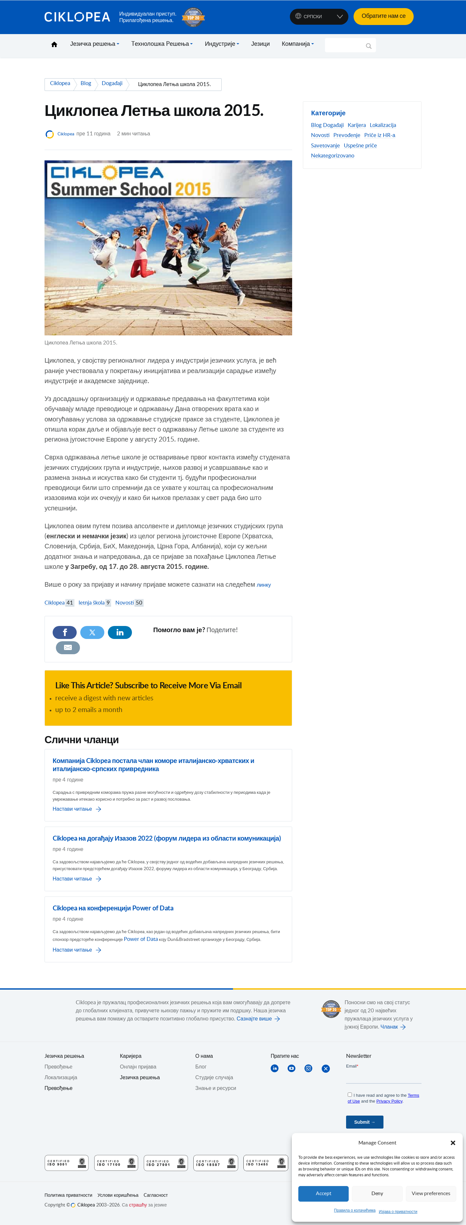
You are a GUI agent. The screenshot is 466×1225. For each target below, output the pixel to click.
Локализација (61, 1083)
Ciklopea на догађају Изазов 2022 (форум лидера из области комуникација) (167, 824)
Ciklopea (79, 17)
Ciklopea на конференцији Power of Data (113, 904)
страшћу (138, 1210)
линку (265, 584)
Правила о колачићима (355, 1210)
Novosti (129, 603)
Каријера (130, 1061)
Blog (316, 125)
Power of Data (212, 936)
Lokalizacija (383, 125)
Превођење (58, 1093)
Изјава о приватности (398, 1212)
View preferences (430, 1193)
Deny (377, 1193)
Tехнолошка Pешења (160, 44)
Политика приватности (68, 1201)
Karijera (357, 125)
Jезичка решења (64, 1061)
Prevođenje (346, 135)
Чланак (389, 1032)
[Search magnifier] (368, 48)
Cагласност (156, 1201)
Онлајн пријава (138, 1072)
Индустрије (220, 44)
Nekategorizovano (332, 155)
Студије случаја (214, 1083)
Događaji (333, 125)
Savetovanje (325, 145)
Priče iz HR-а (379, 135)
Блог (201, 1072)
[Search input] (347, 45)
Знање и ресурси (215, 1093)
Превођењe (58, 1072)
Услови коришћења (117, 1201)
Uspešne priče (360, 145)
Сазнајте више (254, 1024)
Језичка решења (92, 44)
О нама (204, 1061)
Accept (323, 1193)
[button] (453, 1143)
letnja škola (95, 603)
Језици (260, 44)
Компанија (296, 44)
